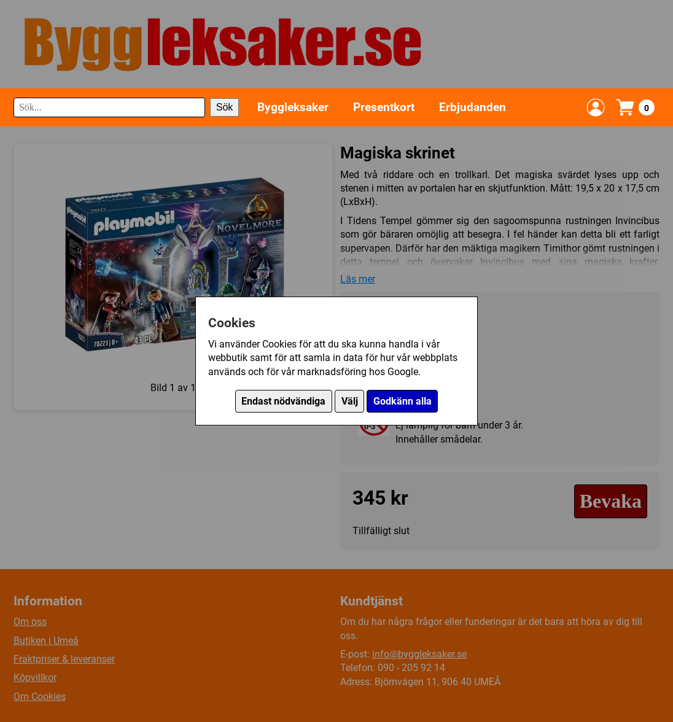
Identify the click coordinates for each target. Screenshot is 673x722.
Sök (224, 107)
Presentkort (383, 107)
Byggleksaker (293, 107)
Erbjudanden (472, 107)
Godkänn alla (402, 401)
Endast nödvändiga (283, 401)
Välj (349, 401)
